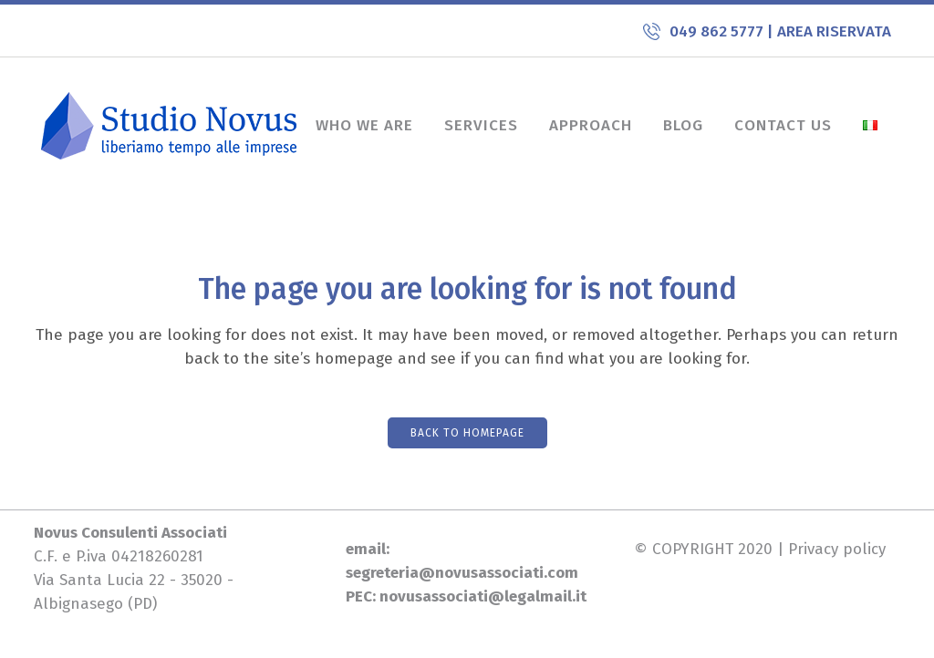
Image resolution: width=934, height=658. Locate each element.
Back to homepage (467, 433)
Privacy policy (837, 549)
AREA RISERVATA (834, 31)
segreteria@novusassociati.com (462, 572)
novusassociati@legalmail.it (482, 596)
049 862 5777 (718, 31)
